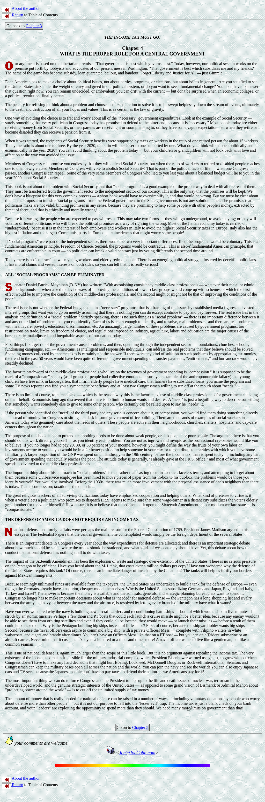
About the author (21, 8)
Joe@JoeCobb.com (137, 752)
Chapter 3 (34, 26)
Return (12, 15)
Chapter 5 (140, 727)
